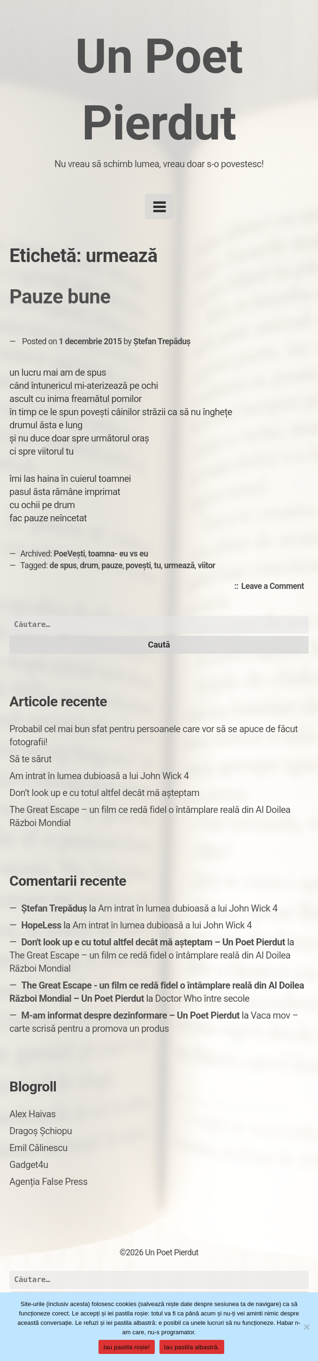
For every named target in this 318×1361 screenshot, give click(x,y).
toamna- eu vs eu (118, 553)
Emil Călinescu (38, 1147)
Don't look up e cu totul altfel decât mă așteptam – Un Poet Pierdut (153, 942)
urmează (179, 565)
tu (157, 565)
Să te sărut (30, 759)
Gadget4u (28, 1164)
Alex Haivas (32, 1114)
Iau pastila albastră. (192, 1347)
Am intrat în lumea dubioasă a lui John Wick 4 (99, 775)
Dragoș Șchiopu (40, 1131)
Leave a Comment (275, 586)
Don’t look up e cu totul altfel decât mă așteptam (104, 792)
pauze (111, 565)
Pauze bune (59, 296)
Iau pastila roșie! (126, 1347)
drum (89, 565)
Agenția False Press (48, 1181)
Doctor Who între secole (202, 998)
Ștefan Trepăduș (161, 341)
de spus (63, 565)
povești (138, 565)
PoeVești (69, 553)
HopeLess (41, 925)
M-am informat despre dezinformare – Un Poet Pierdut (130, 1015)
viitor (206, 565)
